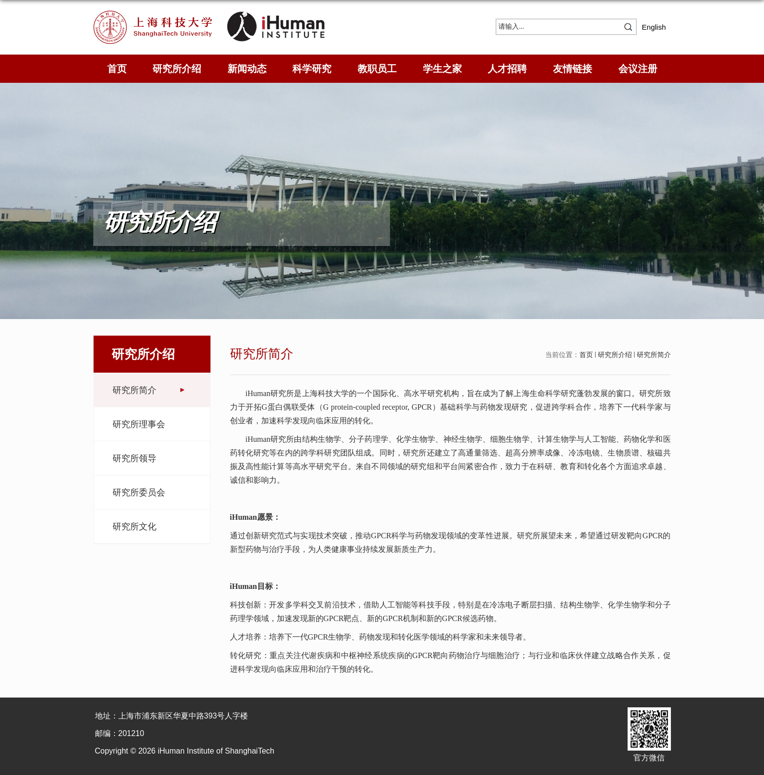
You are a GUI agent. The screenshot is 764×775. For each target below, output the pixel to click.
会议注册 (637, 68)
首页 (117, 68)
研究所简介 (654, 355)
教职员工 (377, 68)
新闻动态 (247, 68)
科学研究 (311, 68)
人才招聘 (507, 68)
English (654, 27)
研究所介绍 (177, 68)
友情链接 (572, 68)
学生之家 (442, 68)
